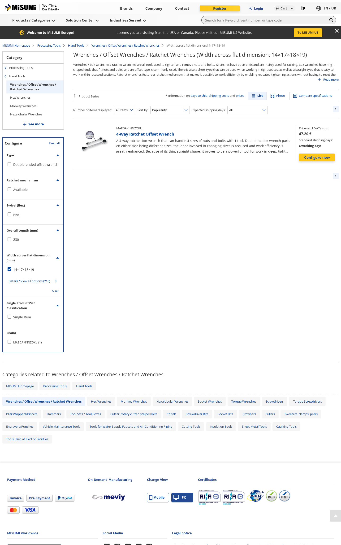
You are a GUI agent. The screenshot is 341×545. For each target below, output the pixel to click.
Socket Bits (225, 414)
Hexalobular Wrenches (26, 114)
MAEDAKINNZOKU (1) (27, 342)
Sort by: (143, 110)
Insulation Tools (221, 426)
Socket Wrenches (210, 401)
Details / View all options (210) (29, 281)
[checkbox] (33, 164)
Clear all (54, 143)
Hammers (54, 414)
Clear (55, 290)
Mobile (156, 497)
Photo (280, 95)
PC (179, 497)
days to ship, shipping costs (209, 95)
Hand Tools (76, 45)
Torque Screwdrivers (307, 401)
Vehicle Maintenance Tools (61, 426)
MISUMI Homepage (16, 45)
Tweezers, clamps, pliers (301, 414)
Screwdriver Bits (197, 414)
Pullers (270, 414)
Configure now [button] (317, 157)
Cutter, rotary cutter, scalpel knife (133, 414)
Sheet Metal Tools (254, 426)
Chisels (171, 414)
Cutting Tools (191, 426)
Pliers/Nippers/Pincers (21, 414)
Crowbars (249, 414)
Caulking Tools (286, 426)
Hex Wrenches (20, 97)
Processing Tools (49, 45)
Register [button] (219, 8)
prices (240, 95)
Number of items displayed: (92, 110)
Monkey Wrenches (23, 106)
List (260, 95)
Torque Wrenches (243, 401)
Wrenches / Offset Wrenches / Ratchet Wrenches (125, 45)
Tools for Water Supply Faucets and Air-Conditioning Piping (131, 426)
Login (255, 8)
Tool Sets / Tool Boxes (85, 414)
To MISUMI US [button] (308, 32)
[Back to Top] (335, 516)
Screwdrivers (275, 401)
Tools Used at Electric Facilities (27, 439)
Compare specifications (315, 95)
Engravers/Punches (19, 426)
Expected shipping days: (208, 110)
